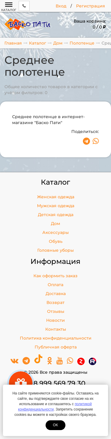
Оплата (55, 284)
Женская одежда (55, 196)
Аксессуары (55, 232)
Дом (55, 223)
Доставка (56, 293)
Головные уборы (55, 250)
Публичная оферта (56, 347)
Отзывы (55, 311)
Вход (61, 6)
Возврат (55, 302)
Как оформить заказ (55, 275)
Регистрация (90, 6)
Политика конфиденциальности (55, 338)
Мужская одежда (55, 205)
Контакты (55, 329)
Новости (55, 320)
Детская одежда (55, 214)
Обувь (55, 241)
